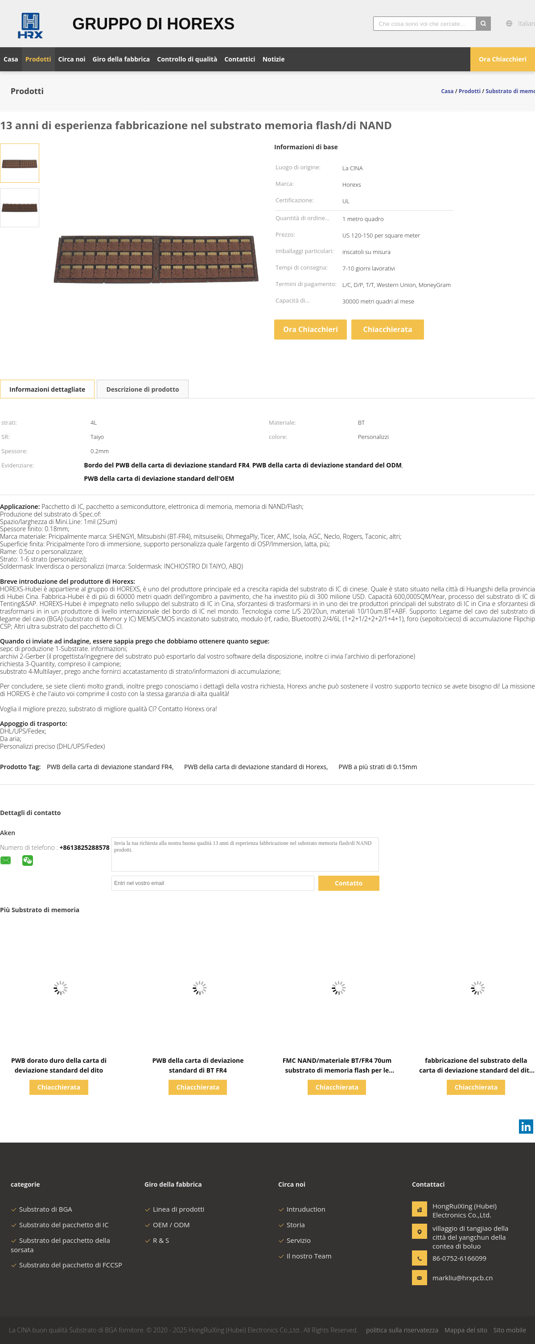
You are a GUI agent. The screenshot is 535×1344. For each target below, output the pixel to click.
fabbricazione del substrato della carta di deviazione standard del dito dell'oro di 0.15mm (476, 1070)
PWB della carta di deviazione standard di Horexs (255, 766)
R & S (156, 1240)
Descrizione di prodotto (142, 389)
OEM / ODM (167, 1224)
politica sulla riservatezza (402, 1330)
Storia (291, 1224)
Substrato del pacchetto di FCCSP (66, 1264)
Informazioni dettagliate (47, 389)
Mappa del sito (465, 1330)
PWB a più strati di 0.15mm (377, 766)
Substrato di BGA (41, 1209)
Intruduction (301, 1209)
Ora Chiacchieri (503, 59)
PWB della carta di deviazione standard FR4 (109, 766)
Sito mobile (510, 1330)
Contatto (348, 883)
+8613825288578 (85, 847)
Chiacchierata (387, 329)
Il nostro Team (305, 1255)
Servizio (294, 1240)
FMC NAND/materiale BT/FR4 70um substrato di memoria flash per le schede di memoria (337, 1070)
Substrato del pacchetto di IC (60, 1224)
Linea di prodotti (174, 1209)
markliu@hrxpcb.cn (460, 1277)
